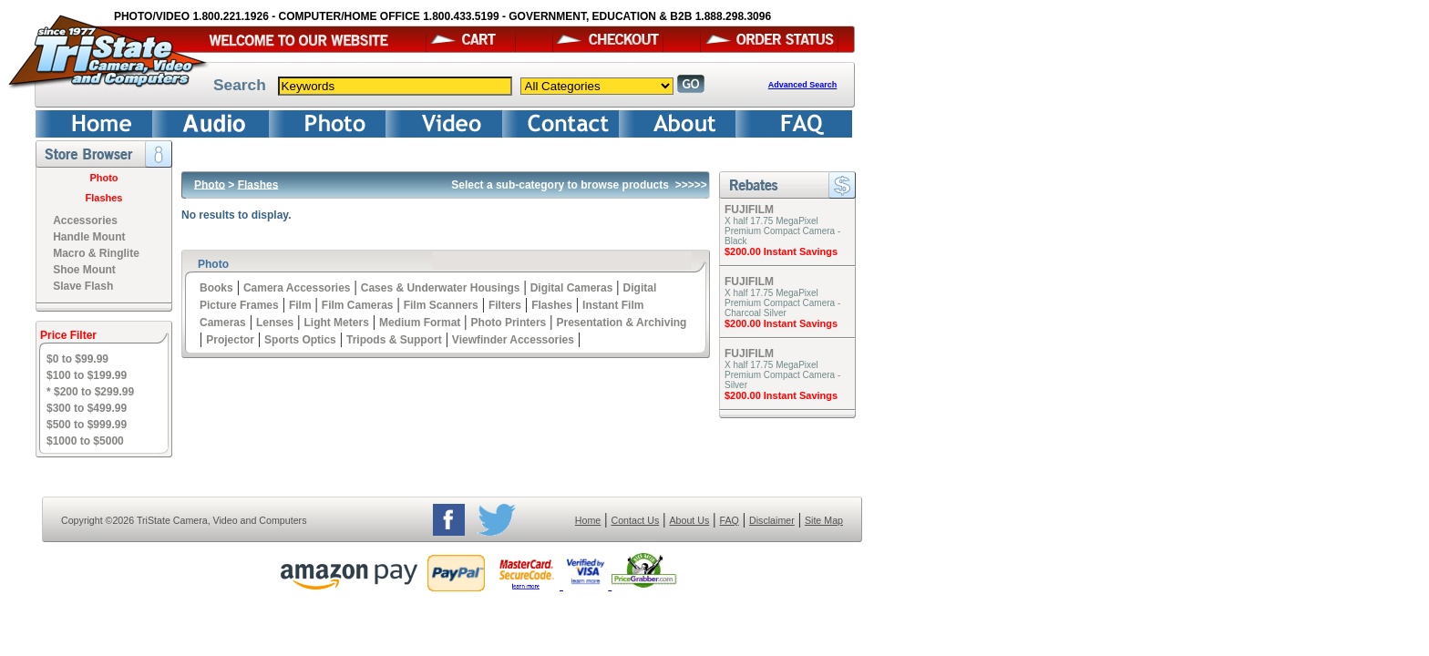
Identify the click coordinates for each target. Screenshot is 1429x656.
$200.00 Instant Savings (781, 251)
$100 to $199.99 (86, 375)
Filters (504, 305)
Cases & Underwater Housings (440, 288)
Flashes (104, 197)
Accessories (85, 220)
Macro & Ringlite (96, 253)
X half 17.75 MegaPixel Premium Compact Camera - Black (782, 231)
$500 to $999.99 (86, 424)
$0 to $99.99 (77, 359)
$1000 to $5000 (85, 441)
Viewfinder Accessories (513, 339)
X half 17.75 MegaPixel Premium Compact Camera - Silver (782, 375)
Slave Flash (83, 286)
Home (588, 520)
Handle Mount (89, 237)
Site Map (824, 520)
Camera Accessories (297, 288)
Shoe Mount (84, 269)
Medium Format (419, 322)
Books (216, 288)
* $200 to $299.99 (90, 391)
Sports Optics (300, 339)
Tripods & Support (394, 339)
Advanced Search (803, 84)
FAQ (728, 520)
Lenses (274, 322)
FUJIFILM (749, 209)
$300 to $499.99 (86, 408)
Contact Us (636, 520)
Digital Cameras (571, 288)
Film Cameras (358, 305)
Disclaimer (772, 520)
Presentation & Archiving (621, 322)
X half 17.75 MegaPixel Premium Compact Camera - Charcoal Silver (782, 303)
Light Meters (335, 322)
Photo (103, 177)
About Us (689, 520)
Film (300, 305)
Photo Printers (509, 322)
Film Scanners (441, 305)
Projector (230, 339)
